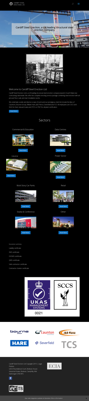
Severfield (47, 105)
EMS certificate (14, 252)
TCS (55, 105)
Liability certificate (15, 248)
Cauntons (12, 105)
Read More (13, 111)
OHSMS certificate (15, 256)
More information (57, 398)
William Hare (31, 105)
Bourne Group (21, 105)
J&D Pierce (39, 105)
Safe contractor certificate (18, 264)
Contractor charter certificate (19, 268)
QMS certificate (14, 260)
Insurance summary (15, 244)
